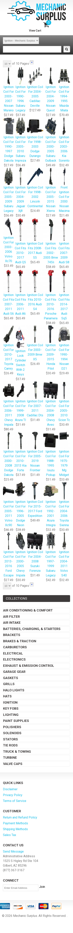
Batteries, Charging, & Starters (32, 629)
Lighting (10, 715)
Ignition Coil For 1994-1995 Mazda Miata (64, 90)
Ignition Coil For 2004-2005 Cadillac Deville (35, 87)
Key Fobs (10, 708)
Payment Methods (15, 823)
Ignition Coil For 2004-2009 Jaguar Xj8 (20, 190)
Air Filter (11, 616)
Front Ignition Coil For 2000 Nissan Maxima (64, 190)
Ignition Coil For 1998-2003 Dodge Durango (35, 138)
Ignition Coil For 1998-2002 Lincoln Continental (35, 188)
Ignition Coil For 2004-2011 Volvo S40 (64, 555)
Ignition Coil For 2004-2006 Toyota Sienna (64, 504)
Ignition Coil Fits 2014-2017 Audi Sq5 (64, 295)
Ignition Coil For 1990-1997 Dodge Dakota (8, 140)
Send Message (13, 851)
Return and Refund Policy (20, 817)
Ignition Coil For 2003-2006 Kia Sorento (64, 140)
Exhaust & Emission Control (28, 666)
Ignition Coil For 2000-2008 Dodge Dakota (8, 454)
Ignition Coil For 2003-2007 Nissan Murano (8, 90)
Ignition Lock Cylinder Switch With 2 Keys (20, 351)
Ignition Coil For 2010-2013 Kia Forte (20, 452)
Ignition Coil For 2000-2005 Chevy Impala (20, 555)
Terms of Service (14, 801)
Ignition (10, 702)
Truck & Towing (17, 751)
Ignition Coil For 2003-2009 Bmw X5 (35, 343)
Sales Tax (9, 835)
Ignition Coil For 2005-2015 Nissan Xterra (50, 190)
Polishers (12, 727)
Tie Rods (10, 745)
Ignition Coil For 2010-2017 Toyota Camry (8, 348)
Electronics (14, 659)
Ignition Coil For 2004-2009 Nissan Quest (50, 90)
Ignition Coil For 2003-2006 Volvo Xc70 (8, 240)
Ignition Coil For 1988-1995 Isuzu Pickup (50, 454)
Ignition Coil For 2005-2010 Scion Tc (64, 402)
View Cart (35, 30)
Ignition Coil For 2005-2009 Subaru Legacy (8, 190)
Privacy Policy (12, 795)
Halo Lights (13, 690)
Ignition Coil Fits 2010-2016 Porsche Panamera (50, 295)
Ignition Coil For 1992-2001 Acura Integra (50, 504)
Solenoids (12, 733)
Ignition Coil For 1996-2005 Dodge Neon (20, 504)
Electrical (13, 653)
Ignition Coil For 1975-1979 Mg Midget (64, 454)
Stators (10, 739)
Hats (7, 696)
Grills (9, 684)
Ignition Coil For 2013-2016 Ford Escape (8, 555)
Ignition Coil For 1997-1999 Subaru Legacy (50, 555)
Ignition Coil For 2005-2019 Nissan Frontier (35, 452)
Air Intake (12, 623)
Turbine (10, 757)
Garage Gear (14, 672)
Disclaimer (10, 789)
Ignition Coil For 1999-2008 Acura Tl (20, 402)
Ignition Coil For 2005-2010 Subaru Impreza (20, 140)
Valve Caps (12, 764)
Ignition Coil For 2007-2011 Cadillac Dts (35, 399)
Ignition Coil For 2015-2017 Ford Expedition (35, 500)
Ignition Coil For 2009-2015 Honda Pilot (50, 348)
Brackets (11, 635)
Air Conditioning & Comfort (28, 610)
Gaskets (10, 678)
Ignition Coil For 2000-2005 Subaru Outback (50, 140)
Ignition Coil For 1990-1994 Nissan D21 (64, 348)
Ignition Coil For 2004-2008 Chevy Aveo (50, 404)
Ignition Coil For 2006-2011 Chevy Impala (8, 404)
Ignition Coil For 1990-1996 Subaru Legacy (20, 90)
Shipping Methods (15, 829)
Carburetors (15, 647)
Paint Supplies (16, 721)
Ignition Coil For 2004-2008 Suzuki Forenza (35, 553)
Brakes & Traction (19, 641)
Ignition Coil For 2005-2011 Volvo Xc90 (8, 504)
